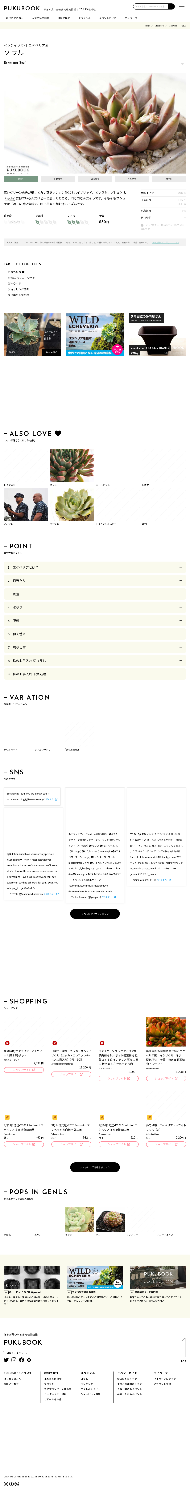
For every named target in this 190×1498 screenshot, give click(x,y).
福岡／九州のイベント (129, 1394)
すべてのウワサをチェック (95, 913)
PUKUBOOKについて (18, 1373)
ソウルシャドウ (43, 749)
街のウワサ (14, 283)
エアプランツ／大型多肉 (58, 1389)
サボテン (49, 1384)
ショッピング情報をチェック (95, 1167)
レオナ (145, 484)
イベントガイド (107, 18)
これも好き (16, 272)
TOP (183, 1351)
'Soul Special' (72, 749)
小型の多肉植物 (53, 1379)
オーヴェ (54, 523)
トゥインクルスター (106, 523)
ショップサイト (22, 1070)
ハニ (98, 1234)
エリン (38, 1234)
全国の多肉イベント (128, 1379)
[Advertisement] (95, 394)
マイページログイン (165, 1379)
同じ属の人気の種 (18, 295)
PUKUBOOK (23, 9)
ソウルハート (11, 749)
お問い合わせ (11, 1384)
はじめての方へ (14, 18)
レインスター (11, 484)
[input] (150, 6)
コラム (84, 1379)
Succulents (159, 25)
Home (147, 25)
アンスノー (132, 1234)
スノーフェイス (165, 1234)
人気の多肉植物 (40, 18)
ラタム (68, 1234)
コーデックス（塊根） (56, 1394)
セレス (53, 484)
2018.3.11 (107, 897)
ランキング (87, 1384)
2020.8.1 (49, 799)
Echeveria (172, 25)
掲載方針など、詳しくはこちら (165, 242)
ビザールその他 (53, 1399)
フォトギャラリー (91, 1389)
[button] (171, 6)
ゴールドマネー (104, 484)
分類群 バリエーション (21, 278)
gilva (144, 523)
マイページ (131, 18)
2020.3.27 (49, 893)
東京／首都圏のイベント (131, 1384)
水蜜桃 (7, 1234)
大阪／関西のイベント (129, 1389)
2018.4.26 (162, 879)
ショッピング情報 (18, 289)
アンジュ (8, 523)
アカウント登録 (162, 1384)
